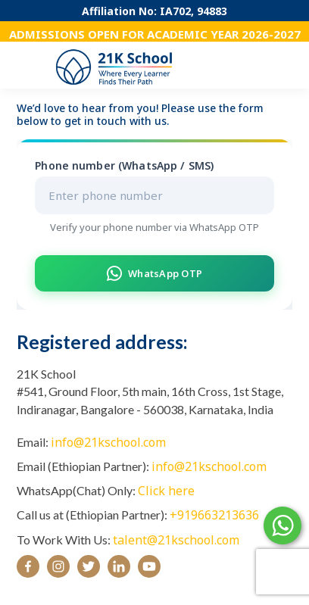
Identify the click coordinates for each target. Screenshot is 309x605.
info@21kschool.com (108, 442)
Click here (166, 490)
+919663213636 (214, 515)
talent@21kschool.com (176, 540)
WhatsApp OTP (154, 273)
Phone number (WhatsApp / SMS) (124, 165)
